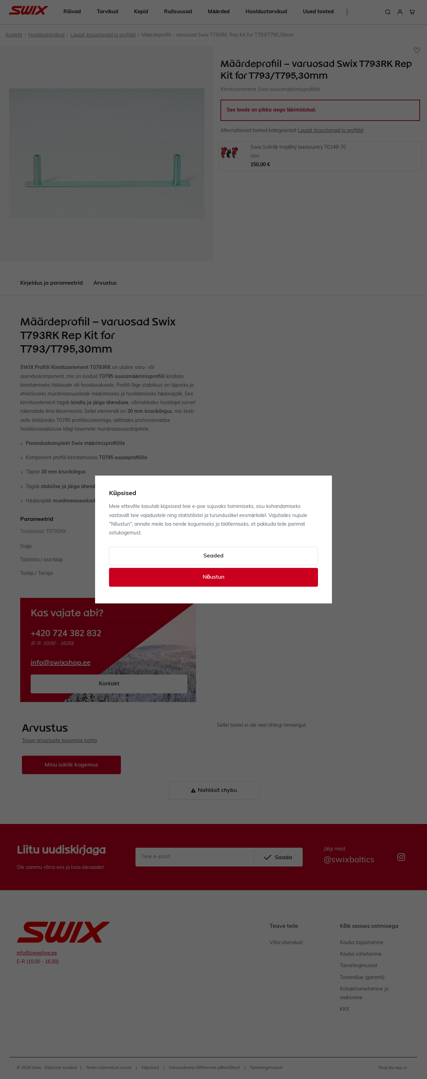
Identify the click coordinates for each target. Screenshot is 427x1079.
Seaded (213, 556)
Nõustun (214, 577)
